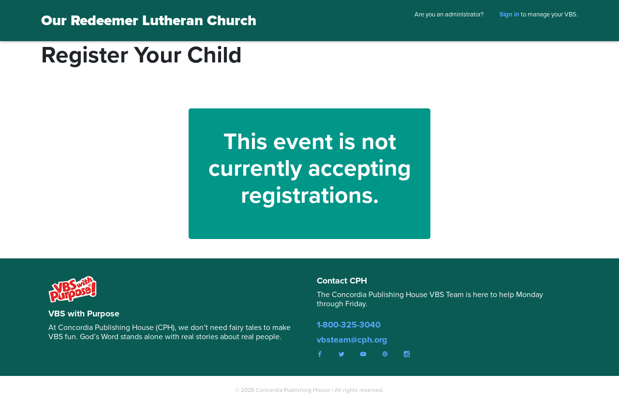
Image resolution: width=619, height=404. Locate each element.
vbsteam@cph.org (352, 339)
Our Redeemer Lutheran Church (148, 20)
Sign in (509, 14)
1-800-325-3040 (349, 324)
